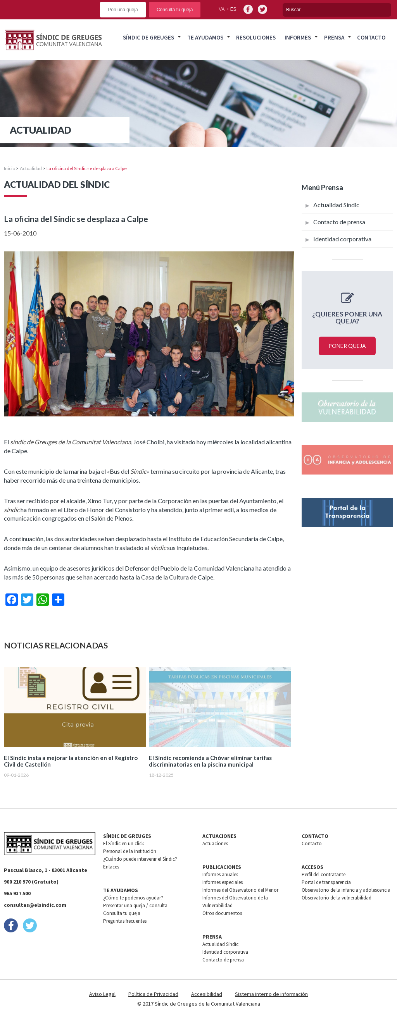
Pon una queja (123, 9)
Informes (298, 37)
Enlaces (111, 866)
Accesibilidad (206, 993)
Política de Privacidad (153, 993)
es (233, 9)
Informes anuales (220, 874)
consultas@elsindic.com (35, 904)
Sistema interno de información (271, 993)
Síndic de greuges (148, 37)
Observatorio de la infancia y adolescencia (346, 890)
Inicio (9, 168)
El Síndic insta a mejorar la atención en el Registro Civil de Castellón (71, 761)
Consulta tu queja (175, 9)
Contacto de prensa (339, 221)
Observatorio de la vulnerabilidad (336, 897)
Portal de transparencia (326, 882)
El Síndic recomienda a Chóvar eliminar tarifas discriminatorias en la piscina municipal (210, 761)
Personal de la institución (129, 851)
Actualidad (31, 168)
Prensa (334, 37)
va (221, 9)
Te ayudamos (205, 37)
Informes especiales (222, 882)
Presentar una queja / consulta (135, 905)
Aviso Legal (102, 993)
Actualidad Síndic (336, 204)
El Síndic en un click (123, 843)
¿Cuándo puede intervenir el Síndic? (140, 859)
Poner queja (347, 345)
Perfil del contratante (323, 874)
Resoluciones (256, 37)
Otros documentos (222, 913)
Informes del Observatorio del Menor (240, 890)
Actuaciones (215, 843)
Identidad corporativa (342, 239)
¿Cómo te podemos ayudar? (133, 897)
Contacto (371, 37)
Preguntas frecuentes (125, 921)
